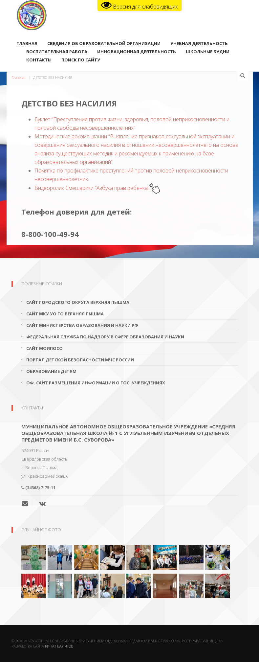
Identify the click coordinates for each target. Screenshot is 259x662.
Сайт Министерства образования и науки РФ (82, 325)
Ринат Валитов (59, 646)
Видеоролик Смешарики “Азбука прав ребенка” (97, 188)
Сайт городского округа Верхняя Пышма (77, 302)
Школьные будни (207, 52)
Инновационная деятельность (136, 52)
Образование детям (51, 371)
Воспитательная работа (56, 52)
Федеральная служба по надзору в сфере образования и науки (105, 337)
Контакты (39, 60)
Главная (26, 44)
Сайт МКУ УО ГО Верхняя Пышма (65, 314)
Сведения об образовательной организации (104, 44)
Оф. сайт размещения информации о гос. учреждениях (95, 383)
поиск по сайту (80, 60)
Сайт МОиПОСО (44, 348)
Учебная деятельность (199, 44)
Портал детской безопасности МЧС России (80, 360)
